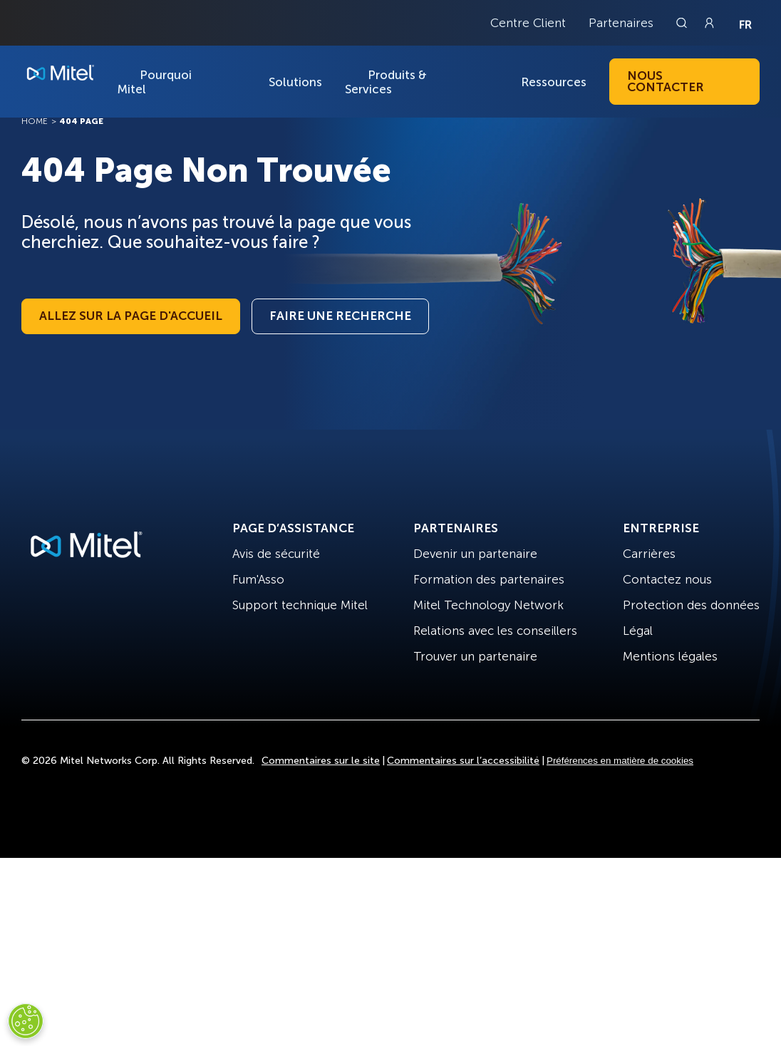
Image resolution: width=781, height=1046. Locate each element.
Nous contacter (665, 81)
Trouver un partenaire (475, 656)
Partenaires (621, 23)
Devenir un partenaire (475, 554)
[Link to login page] (709, 23)
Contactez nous (667, 579)
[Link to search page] (683, 23)
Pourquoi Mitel (154, 82)
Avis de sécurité (276, 554)
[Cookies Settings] (25, 1021)
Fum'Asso (258, 579)
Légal (638, 630)
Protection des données (691, 605)
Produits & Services (386, 82)
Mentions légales (670, 656)
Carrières (649, 554)
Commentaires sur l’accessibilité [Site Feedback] (463, 761)
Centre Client (528, 23)
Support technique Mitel (300, 605)
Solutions (295, 82)
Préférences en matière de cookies (620, 760)
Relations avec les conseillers (495, 630)
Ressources (553, 82)
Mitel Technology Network (488, 605)
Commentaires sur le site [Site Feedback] (321, 761)
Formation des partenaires (488, 579)
